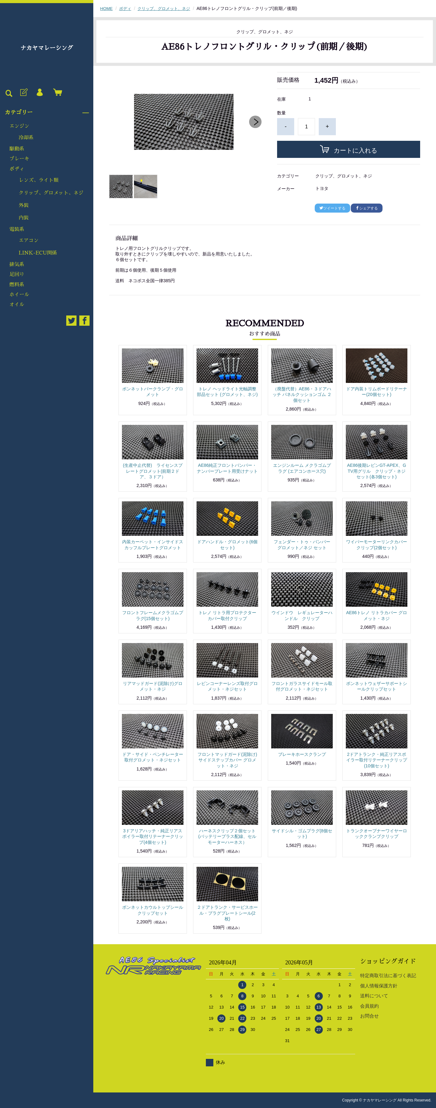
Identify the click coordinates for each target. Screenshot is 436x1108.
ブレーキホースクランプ (302, 754)
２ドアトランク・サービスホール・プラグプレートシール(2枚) (227, 913)
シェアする (366, 208)
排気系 (16, 264)
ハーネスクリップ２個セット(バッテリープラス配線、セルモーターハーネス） (227, 836)
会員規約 (369, 1006)
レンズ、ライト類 (38, 180)
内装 (24, 217)
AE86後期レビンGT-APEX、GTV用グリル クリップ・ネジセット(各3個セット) (376, 471)
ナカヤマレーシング (47, 48)
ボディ (16, 169)
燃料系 (16, 284)
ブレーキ (19, 158)
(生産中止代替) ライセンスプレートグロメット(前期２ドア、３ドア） (152, 471)
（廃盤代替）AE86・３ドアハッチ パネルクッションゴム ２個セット (302, 394)
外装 (24, 205)
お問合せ (369, 1015)
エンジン (19, 126)
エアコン (29, 240)
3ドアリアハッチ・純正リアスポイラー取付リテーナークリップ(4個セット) (152, 836)
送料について (374, 995)
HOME (106, 8)
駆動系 (16, 148)
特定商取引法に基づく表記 (388, 975)
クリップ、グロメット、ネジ (51, 193)
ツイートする (332, 208)
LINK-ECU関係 (38, 253)
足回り (16, 274)
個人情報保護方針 (378, 985)
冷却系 (26, 137)
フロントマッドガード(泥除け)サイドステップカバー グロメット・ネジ (227, 760)
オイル (16, 304)
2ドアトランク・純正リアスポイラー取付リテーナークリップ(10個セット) (376, 760)
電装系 (16, 229)
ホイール (19, 294)
